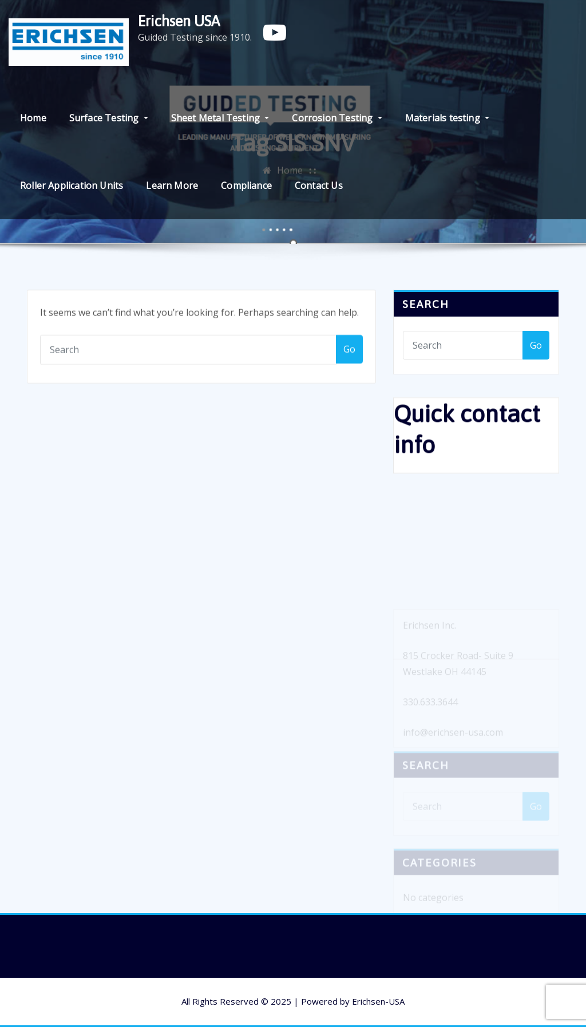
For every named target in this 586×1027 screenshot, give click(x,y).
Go (349, 350)
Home (33, 118)
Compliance (246, 185)
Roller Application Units (71, 185)
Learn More (172, 185)
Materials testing (447, 118)
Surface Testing (108, 118)
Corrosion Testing (337, 118)
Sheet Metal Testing (220, 118)
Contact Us (319, 185)
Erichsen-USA (378, 1001)
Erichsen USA (179, 21)
